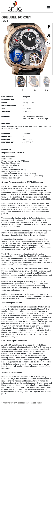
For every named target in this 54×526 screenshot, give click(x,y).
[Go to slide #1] (21, 81)
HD (22, 90)
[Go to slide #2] (33, 81)
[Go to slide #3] (46, 81)
